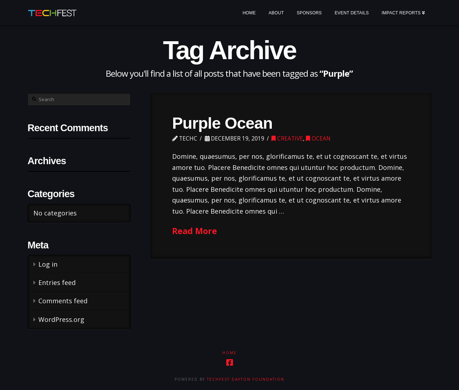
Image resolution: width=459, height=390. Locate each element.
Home (229, 353)
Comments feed (62, 300)
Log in (47, 264)
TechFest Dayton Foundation (245, 379)
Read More (194, 231)
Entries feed (57, 282)
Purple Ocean (222, 123)
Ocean (318, 138)
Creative (287, 138)
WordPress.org (61, 319)
